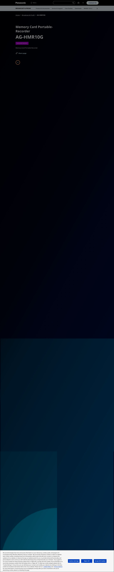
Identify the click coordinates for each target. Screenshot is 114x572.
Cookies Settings (74, 561)
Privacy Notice (58, 566)
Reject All (87, 561)
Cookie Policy (47, 566)
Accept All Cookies (100, 561)
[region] (57, 561)
